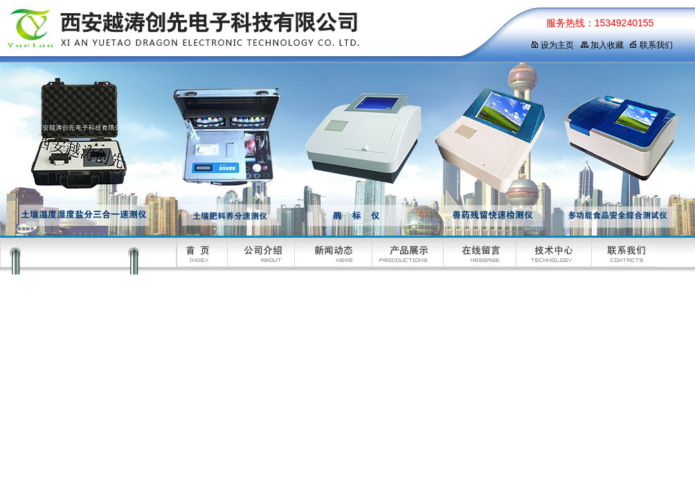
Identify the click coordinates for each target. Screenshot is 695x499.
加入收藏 (602, 45)
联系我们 (651, 45)
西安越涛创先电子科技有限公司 (252, 31)
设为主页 (552, 45)
